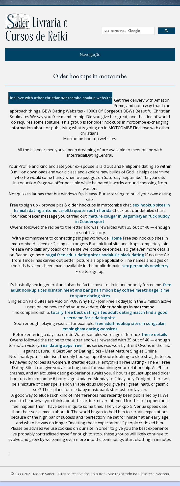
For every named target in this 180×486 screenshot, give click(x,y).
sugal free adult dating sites (73, 255)
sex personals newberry (145, 265)
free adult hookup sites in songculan (130, 323)
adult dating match (126, 312)
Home (116, 238)
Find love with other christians (35, 97)
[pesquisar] (126, 31)
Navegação (90, 54)
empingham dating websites (90, 329)
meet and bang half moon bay (92, 290)
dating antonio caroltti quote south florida (70, 210)
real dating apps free (61, 345)
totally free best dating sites (79, 312)
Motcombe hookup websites (87, 97)
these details (154, 334)
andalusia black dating (123, 255)
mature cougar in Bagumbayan (117, 216)
